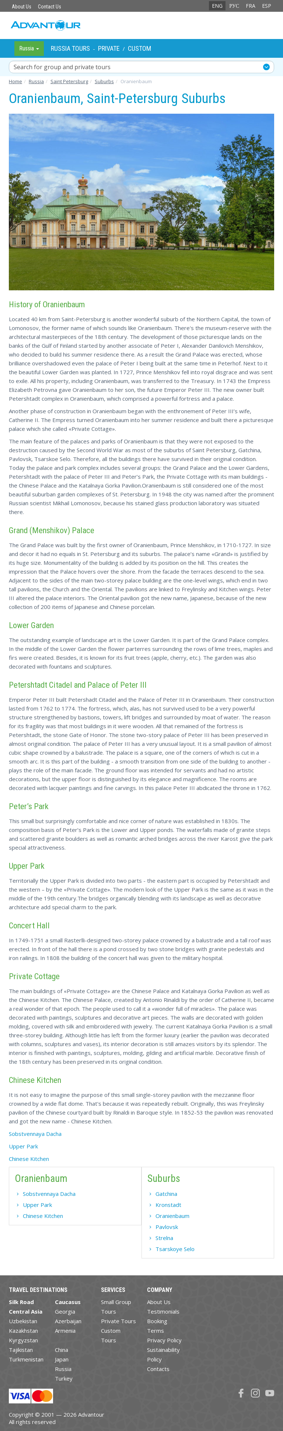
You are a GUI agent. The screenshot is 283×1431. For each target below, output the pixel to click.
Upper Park (23, 1146)
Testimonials (163, 1311)
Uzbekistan (23, 1321)
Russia (63, 1368)
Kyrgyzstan (23, 1340)
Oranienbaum (172, 1215)
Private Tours (118, 1321)
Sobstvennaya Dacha (35, 1133)
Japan (62, 1359)
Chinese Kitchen (29, 1158)
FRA (250, 5)
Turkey (64, 1378)
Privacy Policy (164, 1340)
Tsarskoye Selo (175, 1249)
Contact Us (49, 7)
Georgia (65, 1311)
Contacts (158, 1368)
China (61, 1349)
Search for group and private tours (62, 67)
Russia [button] (29, 48)
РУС (234, 5)
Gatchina (166, 1193)
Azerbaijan (68, 1321)
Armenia (65, 1330)
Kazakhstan (23, 1330)
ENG (217, 5)
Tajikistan (21, 1349)
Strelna (164, 1238)
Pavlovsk (167, 1226)
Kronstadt (168, 1204)
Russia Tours (70, 48)
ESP (266, 5)
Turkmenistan (26, 1359)
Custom (139, 48)
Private (109, 48)
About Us (21, 7)
